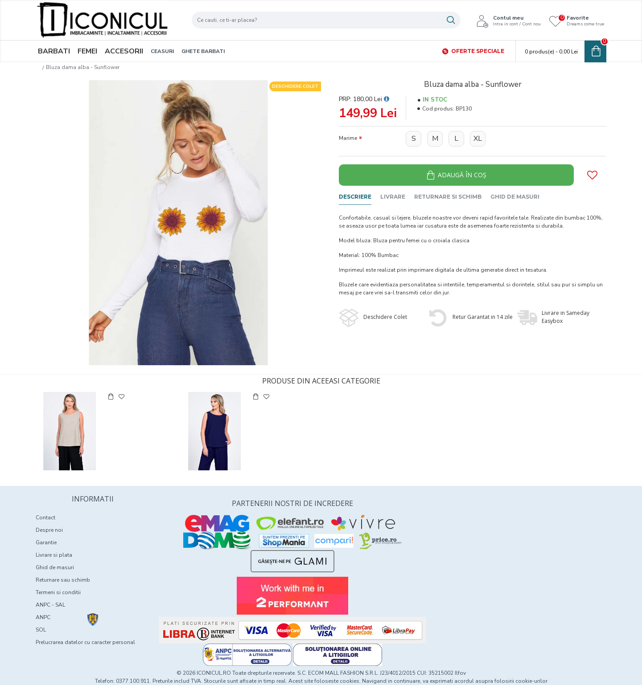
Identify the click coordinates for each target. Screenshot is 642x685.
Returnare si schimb (448, 196)
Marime (348, 138)
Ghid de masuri (514, 196)
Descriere (355, 196)
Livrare (392, 196)
